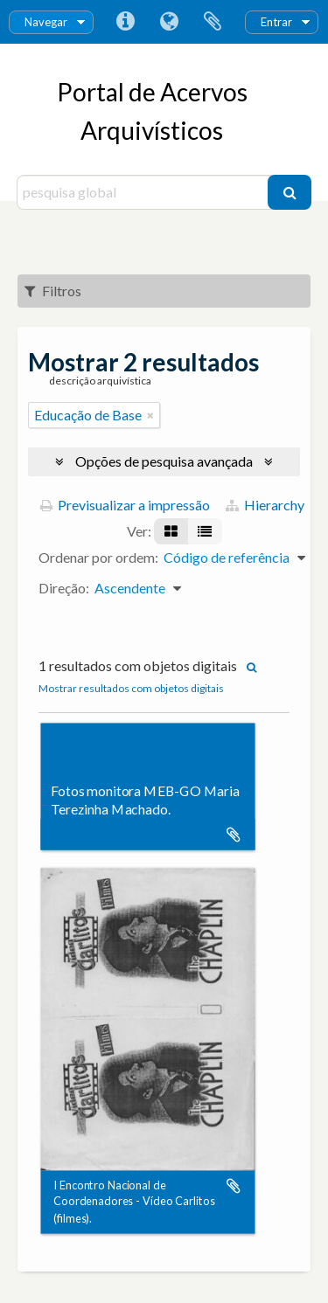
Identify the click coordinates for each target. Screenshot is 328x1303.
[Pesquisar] (289, 192)
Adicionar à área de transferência (233, 834)
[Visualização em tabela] (204, 531)
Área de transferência (212, 22)
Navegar (45, 22)
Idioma (169, 22)
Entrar (276, 22)
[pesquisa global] (145, 192)
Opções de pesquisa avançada (164, 461)
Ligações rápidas (125, 22)
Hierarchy (265, 504)
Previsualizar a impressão (125, 504)
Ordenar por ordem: (98, 557)
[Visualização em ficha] (171, 531)
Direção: (63, 587)
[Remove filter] (150, 415)
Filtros (52, 290)
